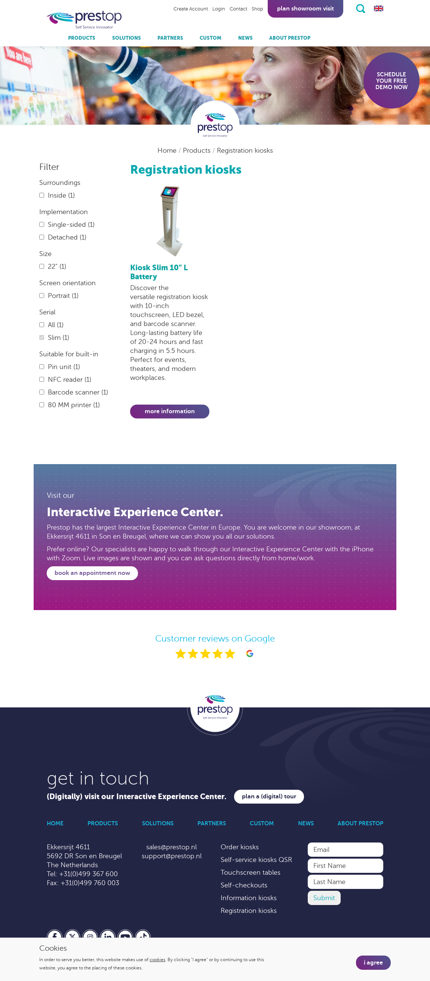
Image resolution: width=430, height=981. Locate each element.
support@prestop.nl (172, 856)
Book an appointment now (92, 573)
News (245, 38)
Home (167, 150)
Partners (170, 38)
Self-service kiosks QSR (256, 859)
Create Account (190, 9)
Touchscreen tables (250, 872)
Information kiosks (249, 898)
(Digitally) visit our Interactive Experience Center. (137, 796)
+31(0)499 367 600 (88, 874)
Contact (238, 9)
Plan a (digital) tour (269, 796)
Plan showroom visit (305, 8)
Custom (210, 38)
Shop (257, 9)
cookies (157, 959)
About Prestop (289, 38)
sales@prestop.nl (171, 847)
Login (218, 9)
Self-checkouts (244, 885)
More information (170, 411)
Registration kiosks (245, 150)
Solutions (126, 38)
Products (81, 38)
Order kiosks (240, 847)
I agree (373, 962)
